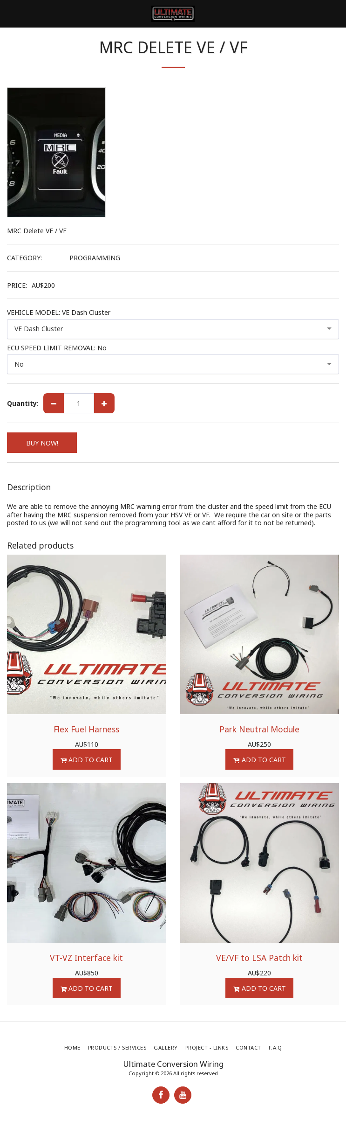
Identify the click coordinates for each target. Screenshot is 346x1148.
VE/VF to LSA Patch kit (259, 957)
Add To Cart (86, 759)
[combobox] (173, 329)
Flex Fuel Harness (86, 729)
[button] (10, 13)
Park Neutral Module (259, 729)
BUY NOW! (42, 442)
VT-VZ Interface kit (86, 957)
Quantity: (23, 403)
